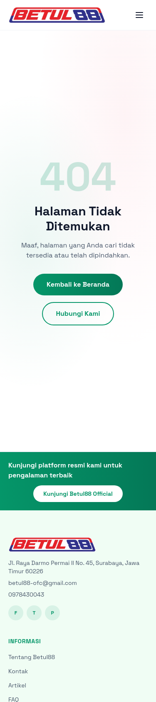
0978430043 (26, 594)
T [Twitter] (33, 613)
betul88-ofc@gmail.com (42, 583)
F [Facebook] (16, 613)
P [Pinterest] (52, 613)
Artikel (17, 685)
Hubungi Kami (78, 313)
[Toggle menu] (139, 15)
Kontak (18, 671)
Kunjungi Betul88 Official (78, 493)
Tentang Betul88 (31, 657)
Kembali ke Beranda (78, 284)
